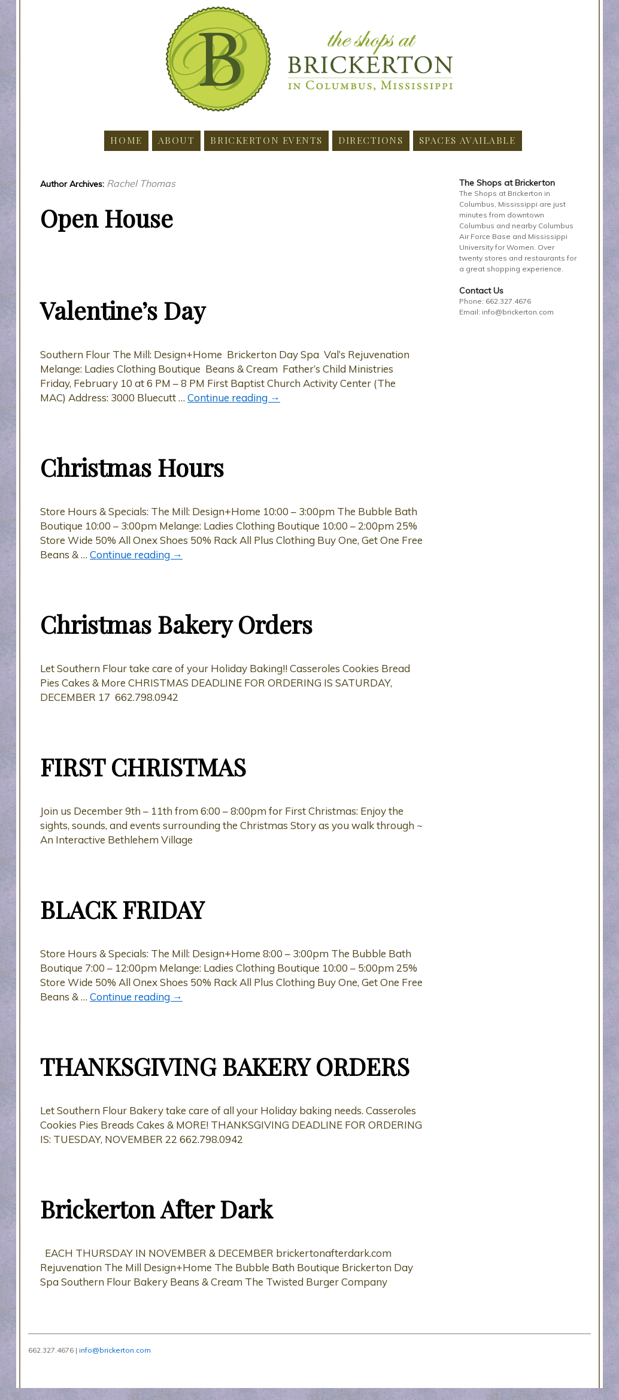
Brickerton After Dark (156, 1208)
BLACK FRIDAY (122, 909)
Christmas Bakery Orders (176, 624)
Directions (370, 140)
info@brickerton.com (115, 1349)
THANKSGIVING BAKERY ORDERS (224, 1066)
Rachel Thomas (141, 183)
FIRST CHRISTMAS (143, 766)
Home (126, 140)
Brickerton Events (266, 140)
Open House (106, 218)
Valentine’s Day (122, 310)
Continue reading (233, 397)
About (176, 140)
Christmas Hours (132, 467)
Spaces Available (467, 140)
